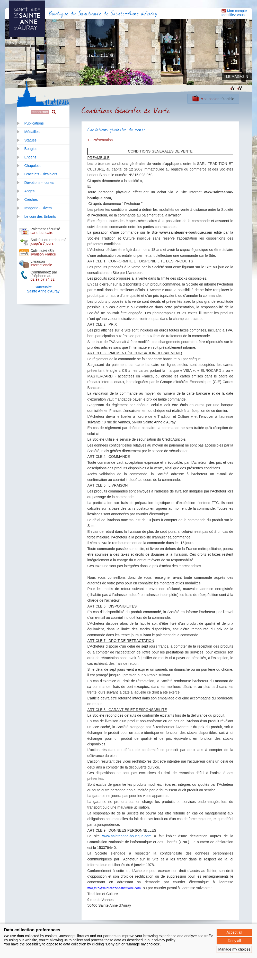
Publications (34, 123)
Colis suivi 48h (43, 252)
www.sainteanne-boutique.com (127, 836)
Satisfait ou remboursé (49, 241)
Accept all (234, 932)
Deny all (234, 941)
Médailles (32, 132)
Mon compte (237, 11)
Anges (29, 191)
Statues (30, 140)
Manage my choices (234, 949)
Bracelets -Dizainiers (40, 174)
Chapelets (32, 166)
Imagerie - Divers (38, 208)
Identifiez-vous (233, 15)
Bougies (31, 149)
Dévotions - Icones (39, 183)
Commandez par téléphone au (44, 275)
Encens (30, 157)
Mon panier (210, 99)
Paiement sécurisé (45, 231)
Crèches (31, 199)
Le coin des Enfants (40, 216)
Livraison (41, 263)
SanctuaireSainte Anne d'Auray (43, 289)
